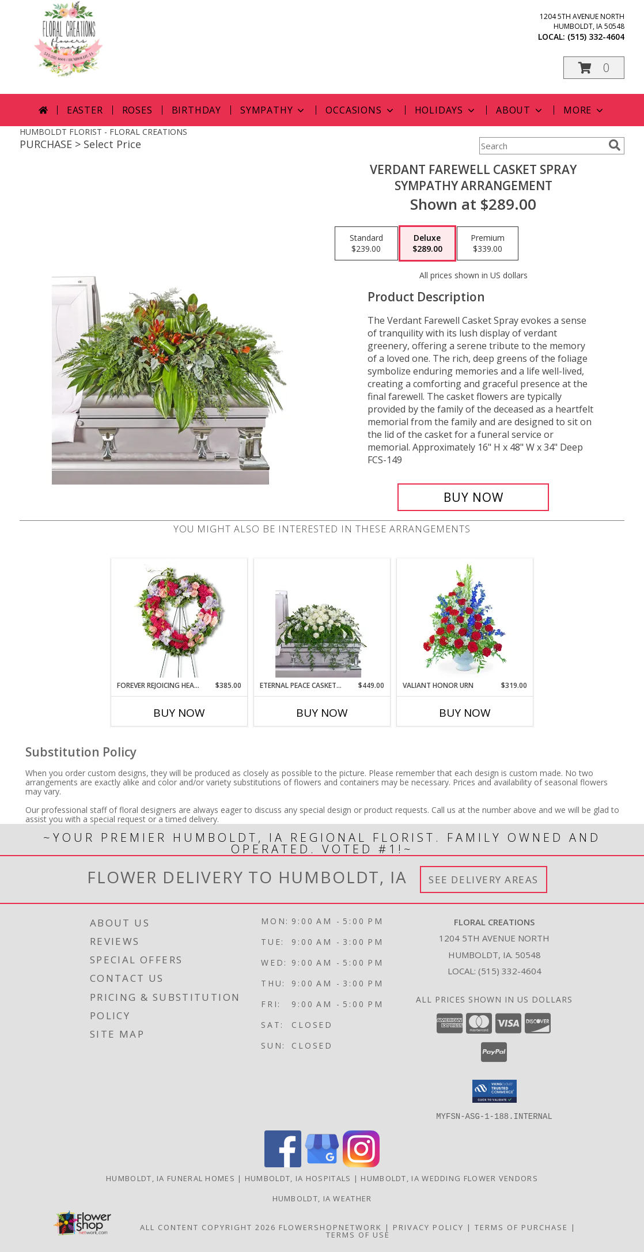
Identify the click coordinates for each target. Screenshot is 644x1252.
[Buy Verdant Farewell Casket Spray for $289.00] (473, 497)
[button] (593, 67)
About (520, 110)
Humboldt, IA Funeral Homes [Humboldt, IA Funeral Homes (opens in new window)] (170, 1177)
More (584, 110)
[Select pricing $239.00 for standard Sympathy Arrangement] (366, 243)
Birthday (196, 110)
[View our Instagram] (361, 1163)
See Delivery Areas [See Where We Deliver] (484, 879)
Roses (137, 110)
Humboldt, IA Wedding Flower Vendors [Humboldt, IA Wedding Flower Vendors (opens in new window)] (449, 1177)
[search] (614, 145)
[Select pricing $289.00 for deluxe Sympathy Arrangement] (427, 243)
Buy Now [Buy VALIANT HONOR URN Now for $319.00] (465, 712)
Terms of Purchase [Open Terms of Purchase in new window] (521, 1226)
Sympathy (273, 110)
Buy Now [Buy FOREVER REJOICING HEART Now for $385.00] (179, 712)
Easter (85, 110)
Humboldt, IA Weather (322, 1198)
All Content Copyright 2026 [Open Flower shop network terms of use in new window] (208, 1226)
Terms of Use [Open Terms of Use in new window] (358, 1234)
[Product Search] (541, 146)
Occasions (360, 110)
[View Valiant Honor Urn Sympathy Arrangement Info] (465, 619)
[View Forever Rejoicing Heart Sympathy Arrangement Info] (179, 619)
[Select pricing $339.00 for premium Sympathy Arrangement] (487, 243)
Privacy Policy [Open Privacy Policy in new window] (428, 1226)
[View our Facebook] (282, 1163)
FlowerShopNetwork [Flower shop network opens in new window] (330, 1226)
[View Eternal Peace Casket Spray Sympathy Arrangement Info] (322, 619)
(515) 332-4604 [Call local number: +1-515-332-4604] (595, 36)
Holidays (446, 110)
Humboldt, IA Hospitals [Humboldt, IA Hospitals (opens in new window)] (298, 1177)
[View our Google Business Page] (322, 1163)
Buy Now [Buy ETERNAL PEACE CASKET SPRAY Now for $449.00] (322, 712)
